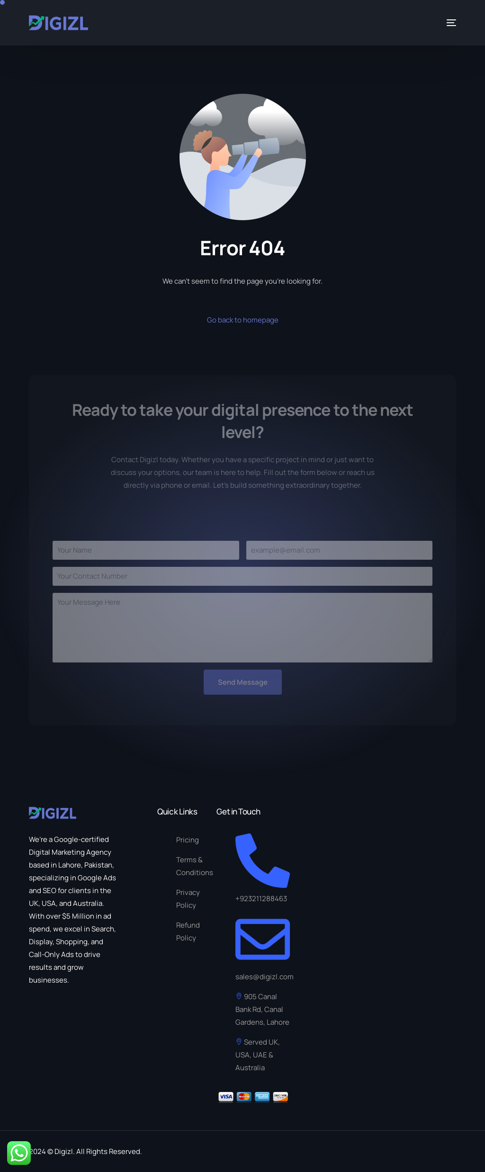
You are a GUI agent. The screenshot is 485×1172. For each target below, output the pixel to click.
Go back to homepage (242, 320)
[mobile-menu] (447, 22)
